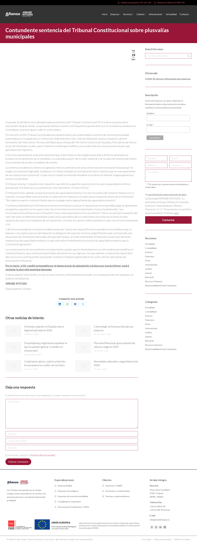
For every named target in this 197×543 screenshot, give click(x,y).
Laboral (148, 273)
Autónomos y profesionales (117, 491)
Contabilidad (150, 248)
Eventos (149, 252)
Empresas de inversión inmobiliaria (73, 496)
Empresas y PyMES (113, 485)
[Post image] (13, 331)
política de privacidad (171, 107)
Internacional (151, 264)
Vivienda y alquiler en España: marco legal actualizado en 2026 (44, 328)
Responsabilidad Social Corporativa (160, 285)
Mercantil (149, 277)
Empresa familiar (65, 485)
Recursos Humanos (153, 281)
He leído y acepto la (30, 455)
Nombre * (150, 113)
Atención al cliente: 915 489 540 (169, 2)
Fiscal (147, 260)
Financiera (149, 256)
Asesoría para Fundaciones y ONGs (73, 507)
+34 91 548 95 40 (157, 506)
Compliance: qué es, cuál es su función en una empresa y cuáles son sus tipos (44, 363)
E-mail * (149, 125)
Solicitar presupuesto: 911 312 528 (134, 2)
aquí (176, 213)
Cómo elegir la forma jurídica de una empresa (113, 328)
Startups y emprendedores (117, 496)
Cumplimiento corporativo (69, 501)
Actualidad (150, 244)
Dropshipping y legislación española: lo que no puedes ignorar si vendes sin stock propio (45, 346)
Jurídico (148, 269)
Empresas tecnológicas (68, 491)
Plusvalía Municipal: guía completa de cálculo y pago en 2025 (114, 344)
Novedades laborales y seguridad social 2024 (116, 363)
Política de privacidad (43, 455)
